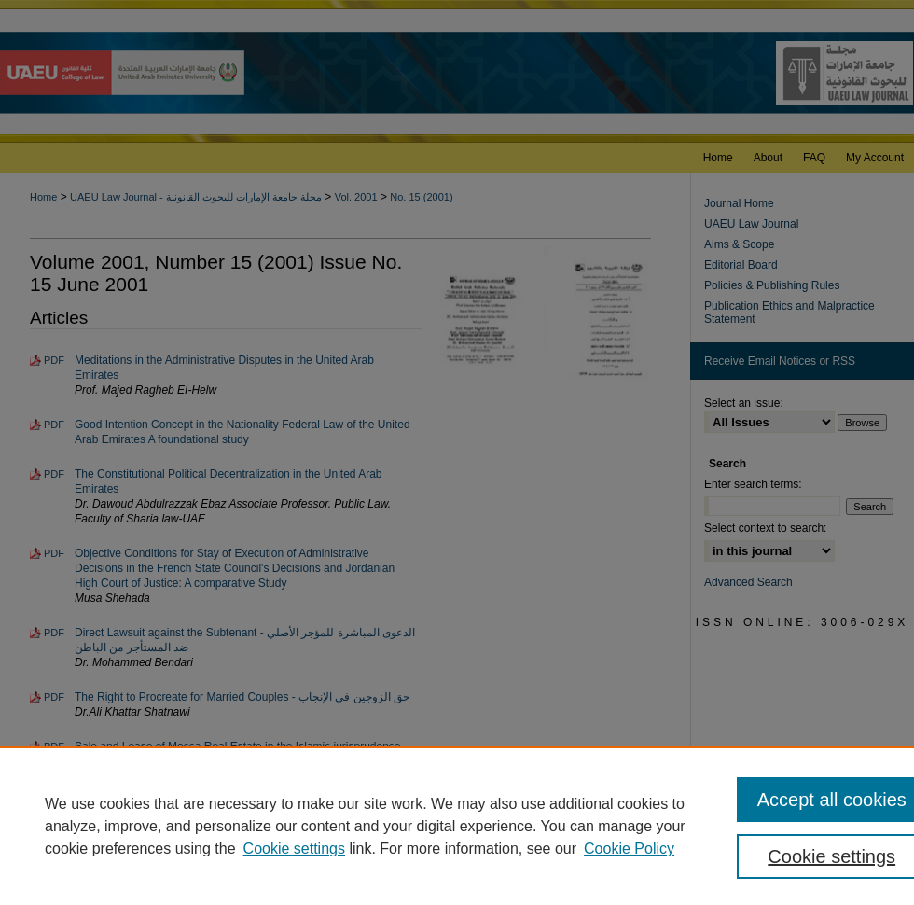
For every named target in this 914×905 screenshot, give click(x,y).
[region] (457, 825)
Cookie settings (294, 848)
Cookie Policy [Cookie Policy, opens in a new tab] (629, 848)
